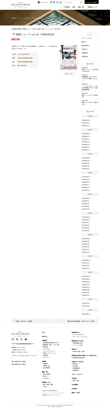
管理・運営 (76, 380)
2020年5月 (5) (85, 244)
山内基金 (74, 388)
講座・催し (81, 7)
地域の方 (74, 349)
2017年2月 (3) (85, 306)
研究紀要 (84, 56)
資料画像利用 (76, 368)
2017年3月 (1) (85, 303)
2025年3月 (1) (85, 147)
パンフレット (85, 38)
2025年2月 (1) (85, 150)
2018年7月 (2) (85, 284)
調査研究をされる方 (77, 341)
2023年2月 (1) (85, 187)
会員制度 (45, 355)
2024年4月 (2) (85, 166)
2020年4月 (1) (85, 247)
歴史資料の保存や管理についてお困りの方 (84, 355)
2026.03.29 (90, 69)
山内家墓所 (75, 384)
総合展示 (45, 363)
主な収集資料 (46, 368)
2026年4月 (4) (85, 120)
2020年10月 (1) (86, 238)
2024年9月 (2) (85, 160)
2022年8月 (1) (85, 201)
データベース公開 (77, 345)
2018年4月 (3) (85, 292)
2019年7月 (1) (85, 263)
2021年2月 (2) (85, 230)
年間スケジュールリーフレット (51, 395)
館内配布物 (85, 45)
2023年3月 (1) (85, 185)
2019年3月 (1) (85, 268)
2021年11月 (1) (86, 217)
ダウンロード (70, 74)
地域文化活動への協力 (79, 351)
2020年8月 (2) (85, 241)
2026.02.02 (90, 95)
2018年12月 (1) (86, 276)
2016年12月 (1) (86, 314)
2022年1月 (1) (85, 209)
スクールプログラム (78, 334)
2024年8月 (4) (85, 163)
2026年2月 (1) (85, 125)
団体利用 (45, 347)
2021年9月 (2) (85, 220)
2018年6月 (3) (85, 287)
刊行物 (45, 386)
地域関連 (84, 53)
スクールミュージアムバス (80, 337)
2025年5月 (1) (85, 142)
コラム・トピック (77, 374)
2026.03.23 (90, 87)
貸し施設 (75, 366)
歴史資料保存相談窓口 (79, 358)
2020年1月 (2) (85, 252)
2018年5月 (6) (85, 290)
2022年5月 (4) (85, 203)
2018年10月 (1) (86, 279)
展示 (74, 7)
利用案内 (44, 340)
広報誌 (83, 49)
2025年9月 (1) (85, 136)
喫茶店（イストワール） (49, 353)
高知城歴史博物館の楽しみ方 (51, 343)
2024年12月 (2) (86, 158)
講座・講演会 (46, 374)
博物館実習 (76, 370)
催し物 (45, 376)
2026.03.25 (90, 77)
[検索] (81, 2)
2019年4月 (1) (85, 265)
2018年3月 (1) (85, 295)
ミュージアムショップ (49, 351)
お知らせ (44, 336)
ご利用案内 (66, 7)
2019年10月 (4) (86, 260)
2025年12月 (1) (86, 133)
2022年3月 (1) (85, 206)
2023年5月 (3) (85, 182)
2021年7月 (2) (85, 222)
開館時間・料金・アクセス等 (51, 345)
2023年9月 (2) (85, 179)
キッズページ (46, 357)
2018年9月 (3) (85, 282)
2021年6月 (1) (85, 225)
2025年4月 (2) (85, 144)
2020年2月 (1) (85, 249)
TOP (43, 332)
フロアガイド (46, 349)
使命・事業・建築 (48, 384)
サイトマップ (43, 2)
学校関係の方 (75, 332)
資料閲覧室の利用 (77, 343)
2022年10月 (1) (86, 198)
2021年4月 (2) (85, 228)
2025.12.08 (90, 102)
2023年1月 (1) (85, 190)
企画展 (44, 361)
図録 (83, 42)
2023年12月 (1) (86, 177)
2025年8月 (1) (85, 139)
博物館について (92, 7)
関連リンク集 (75, 392)
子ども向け (46, 378)
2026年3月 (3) (85, 123)
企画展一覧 (46, 366)
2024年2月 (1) (85, 169)
